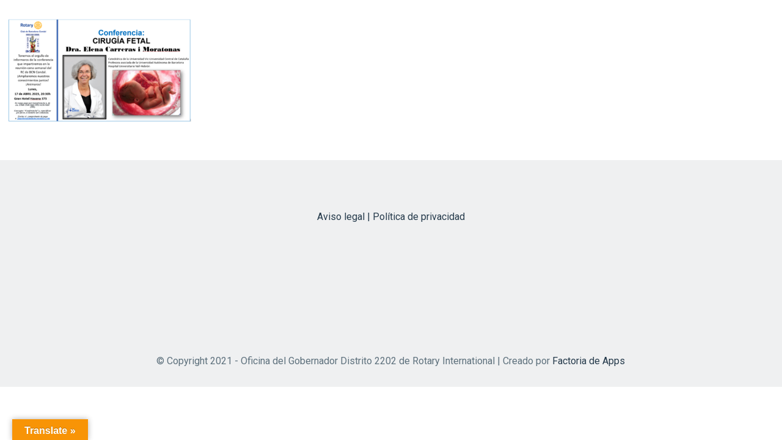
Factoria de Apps (588, 361)
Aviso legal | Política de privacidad (391, 216)
